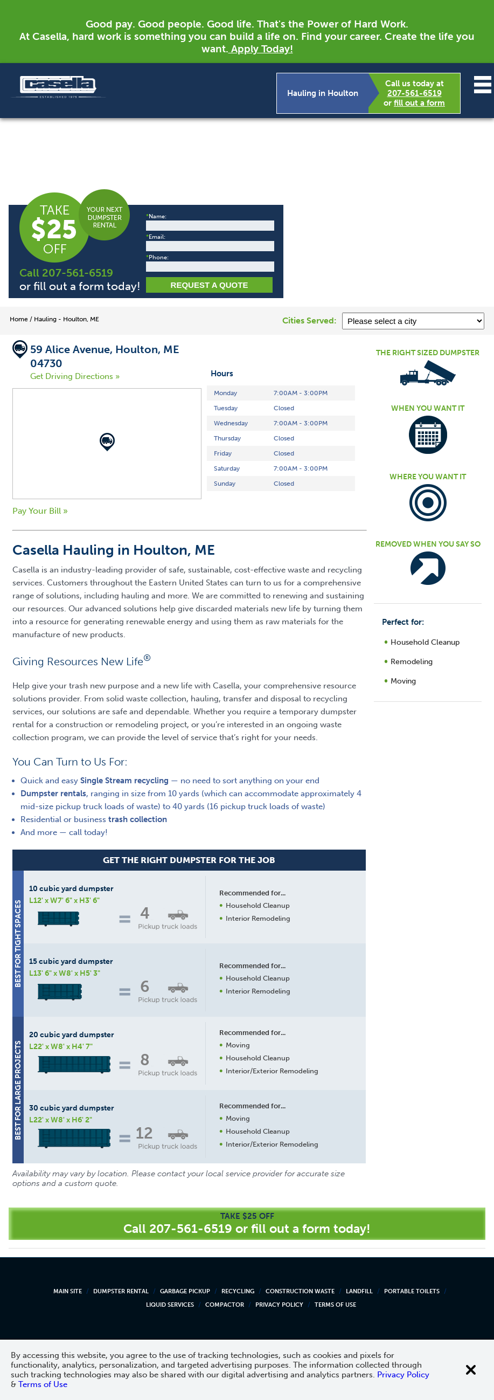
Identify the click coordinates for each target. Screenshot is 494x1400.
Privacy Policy (279, 1304)
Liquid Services (170, 1304)
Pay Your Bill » (40, 511)
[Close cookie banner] (471, 1370)
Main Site (67, 1291)
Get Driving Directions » (75, 376)
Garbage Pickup (185, 1291)
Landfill (359, 1291)
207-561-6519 (414, 93)
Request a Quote (209, 284)
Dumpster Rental (121, 1291)
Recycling (237, 1291)
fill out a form (419, 103)
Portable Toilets (412, 1291)
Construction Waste (300, 1291)
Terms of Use (335, 1304)
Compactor (224, 1304)
